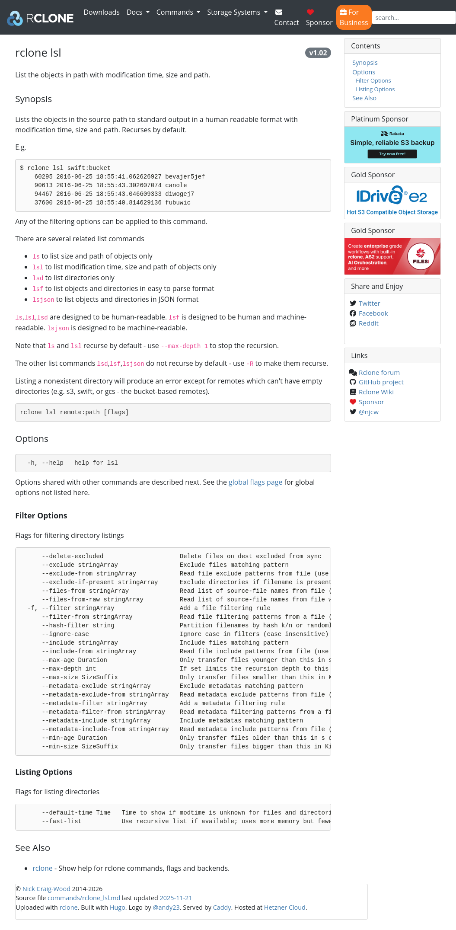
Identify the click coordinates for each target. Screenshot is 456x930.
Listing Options (375, 89)
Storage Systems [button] (234, 12)
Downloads (102, 12)
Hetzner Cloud (285, 907)
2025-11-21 (176, 898)
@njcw (369, 411)
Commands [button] (175, 12)
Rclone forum (379, 372)
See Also (364, 98)
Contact (286, 18)
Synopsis (365, 62)
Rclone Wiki (376, 391)
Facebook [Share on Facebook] (373, 313)
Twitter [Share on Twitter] (369, 303)
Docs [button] (135, 12)
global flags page (255, 482)
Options (363, 72)
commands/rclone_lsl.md (84, 898)
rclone (42, 868)
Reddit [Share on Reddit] (369, 323)
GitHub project (381, 381)
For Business (354, 17)
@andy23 (166, 907)
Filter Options (373, 80)
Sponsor (319, 18)
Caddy (222, 907)
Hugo (117, 907)
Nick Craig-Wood (46, 889)
